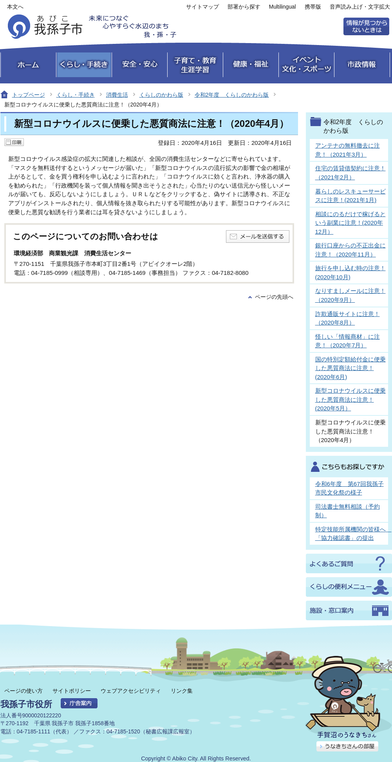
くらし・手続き (75, 95)
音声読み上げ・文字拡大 (360, 7)
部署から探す (244, 7)
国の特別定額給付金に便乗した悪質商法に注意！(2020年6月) (350, 368)
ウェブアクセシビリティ (131, 691)
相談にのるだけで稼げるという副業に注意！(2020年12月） (350, 223)
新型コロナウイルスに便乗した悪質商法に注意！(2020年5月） (350, 399)
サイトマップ (202, 7)
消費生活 (117, 95)
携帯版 (313, 7)
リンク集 (182, 691)
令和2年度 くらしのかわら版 (232, 95)
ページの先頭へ (274, 297)
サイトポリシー (71, 691)
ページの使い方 (23, 691)
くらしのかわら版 (161, 95)
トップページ (28, 95)
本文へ (15, 7)
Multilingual (282, 7)
